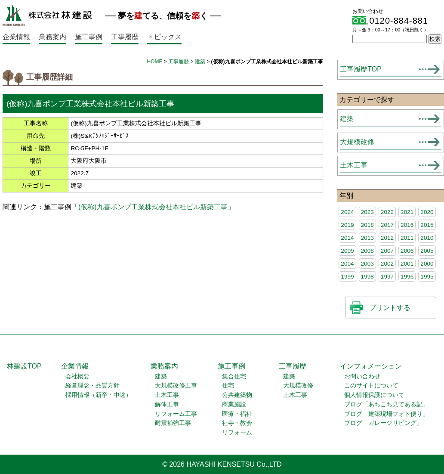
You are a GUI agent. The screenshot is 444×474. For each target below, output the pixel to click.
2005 (426, 251)
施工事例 (88, 36)
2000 (426, 263)
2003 (367, 263)
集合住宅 (234, 376)
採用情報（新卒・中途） (98, 395)
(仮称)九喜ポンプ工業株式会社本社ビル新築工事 (153, 207)
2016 (407, 225)
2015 (426, 225)
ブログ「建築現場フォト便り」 (386, 414)
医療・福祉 (237, 414)
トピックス (164, 36)
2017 (387, 225)
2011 (407, 238)
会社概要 (77, 376)
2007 (387, 251)
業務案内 (52, 36)
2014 (347, 238)
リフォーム (237, 432)
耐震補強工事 (173, 423)
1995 (426, 276)
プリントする (389, 307)
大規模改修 (357, 142)
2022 (387, 212)
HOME (155, 62)
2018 (367, 225)
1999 (347, 276)
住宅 (228, 385)
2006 (407, 251)
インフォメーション (371, 366)
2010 (426, 238)
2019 (347, 225)
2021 (407, 212)
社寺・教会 (237, 423)
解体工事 (167, 404)
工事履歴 (125, 36)
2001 (407, 263)
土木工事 (353, 165)
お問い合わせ (362, 376)
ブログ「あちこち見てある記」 (386, 404)
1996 (407, 276)
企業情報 (16, 36)
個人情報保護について (374, 395)
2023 (367, 212)
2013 (367, 238)
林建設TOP (24, 366)
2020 (426, 212)
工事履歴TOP (361, 69)
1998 (367, 276)
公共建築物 (237, 395)
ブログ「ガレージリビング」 (383, 423)
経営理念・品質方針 (92, 385)
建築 (200, 62)
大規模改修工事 (176, 385)
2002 (387, 263)
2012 (387, 238)
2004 (347, 263)
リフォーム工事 (176, 414)
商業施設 (234, 404)
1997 (387, 276)
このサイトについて (371, 385)
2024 (347, 212)
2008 (367, 251)
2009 (347, 251)
